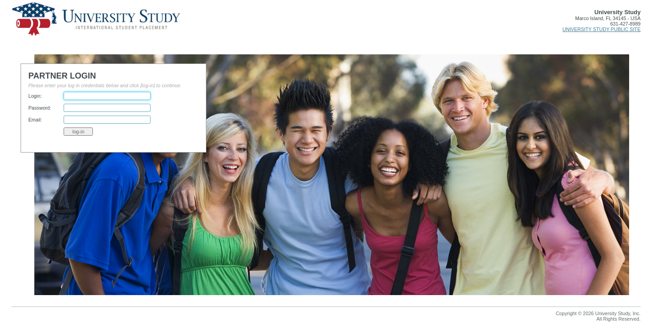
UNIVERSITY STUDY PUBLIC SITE (601, 29)
